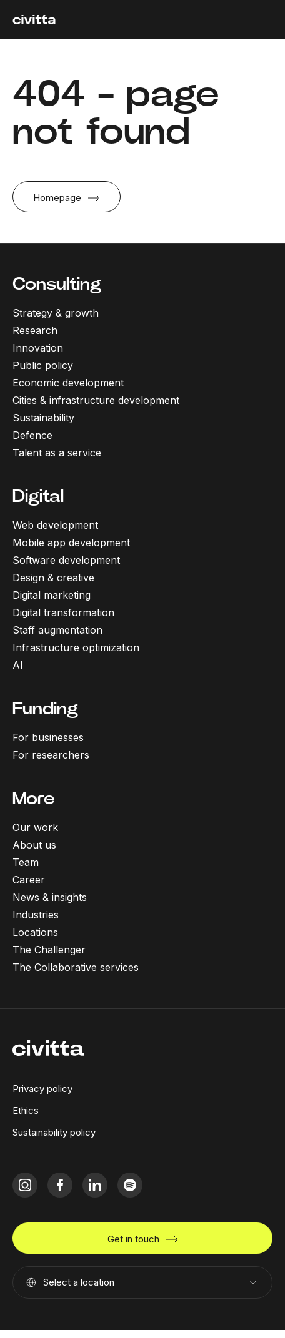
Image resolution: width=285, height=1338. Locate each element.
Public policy (42, 365)
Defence (32, 435)
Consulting (56, 284)
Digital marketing (51, 595)
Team (25, 862)
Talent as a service (56, 452)
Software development (66, 560)
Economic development (68, 382)
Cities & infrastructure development (95, 400)
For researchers (50, 755)
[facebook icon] (60, 1185)
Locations (35, 932)
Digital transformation (63, 612)
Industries (35, 914)
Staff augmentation (57, 630)
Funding (45, 708)
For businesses (48, 737)
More (33, 798)
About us (34, 845)
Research (35, 330)
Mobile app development (71, 542)
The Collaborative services (75, 967)
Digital (38, 496)
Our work (35, 827)
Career (28, 879)
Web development (55, 525)
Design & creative (53, 577)
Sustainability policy (54, 1132)
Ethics (25, 1110)
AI (17, 665)
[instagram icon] (25, 1185)
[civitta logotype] (34, 19)
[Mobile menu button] (266, 19)
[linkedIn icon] (95, 1185)
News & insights (49, 897)
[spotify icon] (130, 1185)
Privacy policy (42, 1089)
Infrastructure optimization (75, 647)
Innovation (37, 348)
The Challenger (49, 949)
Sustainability (43, 417)
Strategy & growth (55, 313)
